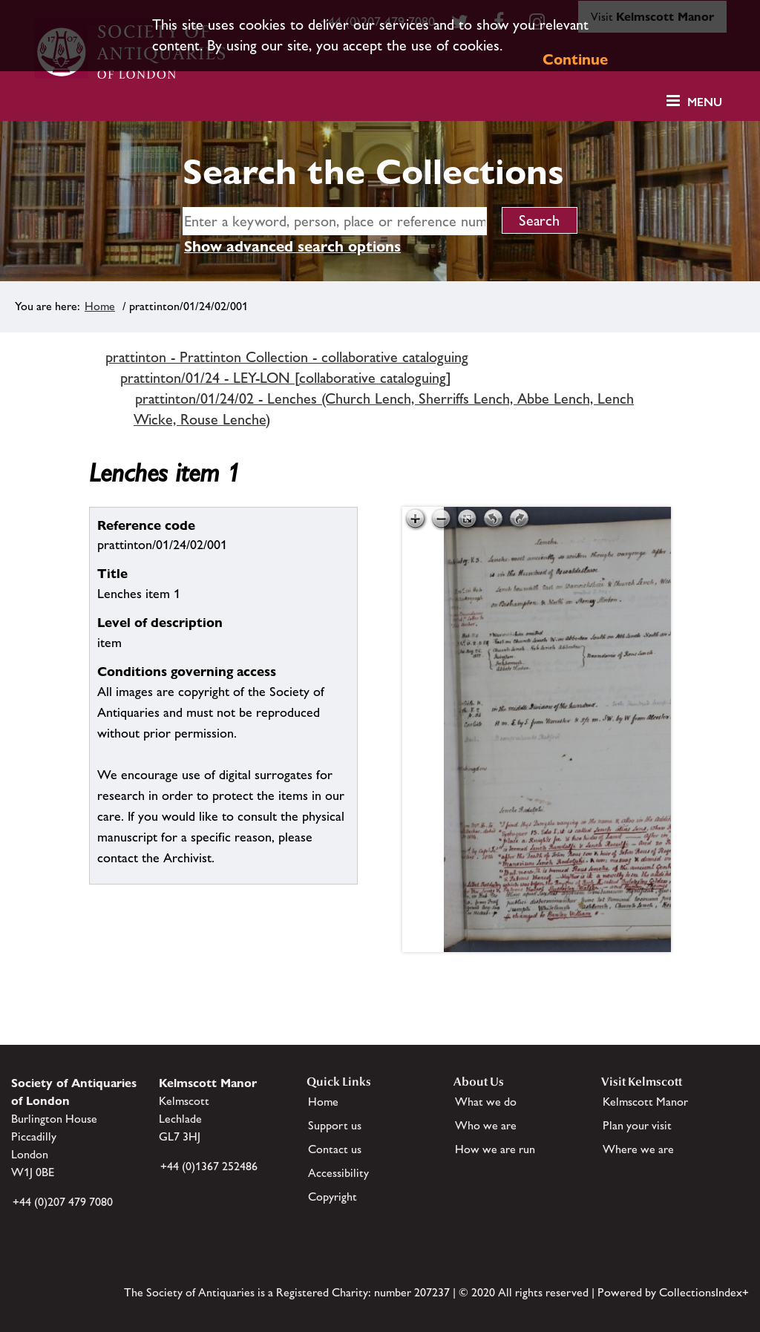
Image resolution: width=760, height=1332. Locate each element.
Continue (575, 59)
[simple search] (335, 221)
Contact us (334, 1149)
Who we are (486, 1125)
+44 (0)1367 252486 (209, 1166)
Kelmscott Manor (645, 1102)
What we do (486, 1102)
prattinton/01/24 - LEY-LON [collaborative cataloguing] (285, 378)
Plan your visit (637, 1125)
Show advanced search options (292, 246)
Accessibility (338, 1173)
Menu (704, 102)
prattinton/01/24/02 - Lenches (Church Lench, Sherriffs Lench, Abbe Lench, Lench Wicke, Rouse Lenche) (384, 409)
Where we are (638, 1149)
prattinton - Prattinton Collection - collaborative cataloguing (286, 357)
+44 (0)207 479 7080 (63, 1202)
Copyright (332, 1197)
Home (100, 306)
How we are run (495, 1149)
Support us (334, 1125)
